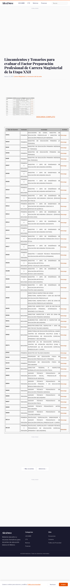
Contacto (51, 539)
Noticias (35, 3)
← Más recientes (28, 469)
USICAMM (21, 3)
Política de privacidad (34, 584)
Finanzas (44, 3)
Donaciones (51, 536)
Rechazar (53, 584)
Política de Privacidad (54, 543)
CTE (28, 3)
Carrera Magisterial (19, 76)
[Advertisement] (20, 30)
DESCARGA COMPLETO (45, 117)
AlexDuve (7, 3)
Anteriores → (43, 469)
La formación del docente (34, 76)
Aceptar (63, 584)
